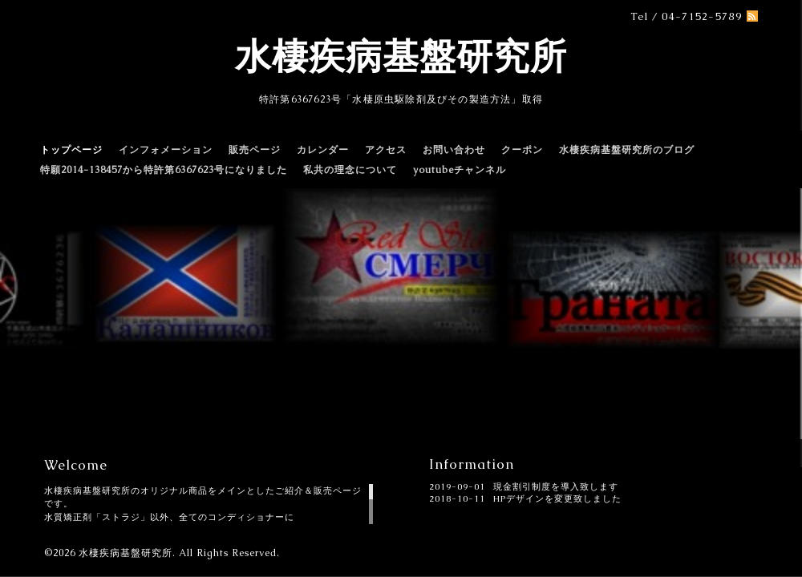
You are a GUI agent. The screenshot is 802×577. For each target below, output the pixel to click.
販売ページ (255, 149)
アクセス (386, 149)
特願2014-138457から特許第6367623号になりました (163, 169)
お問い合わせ (454, 149)
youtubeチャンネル (459, 169)
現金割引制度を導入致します (555, 486)
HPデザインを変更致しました (557, 498)
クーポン (522, 149)
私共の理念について (350, 169)
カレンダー (323, 149)
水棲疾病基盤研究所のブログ (627, 149)
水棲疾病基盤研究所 (401, 56)
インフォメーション (166, 149)
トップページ (71, 149)
